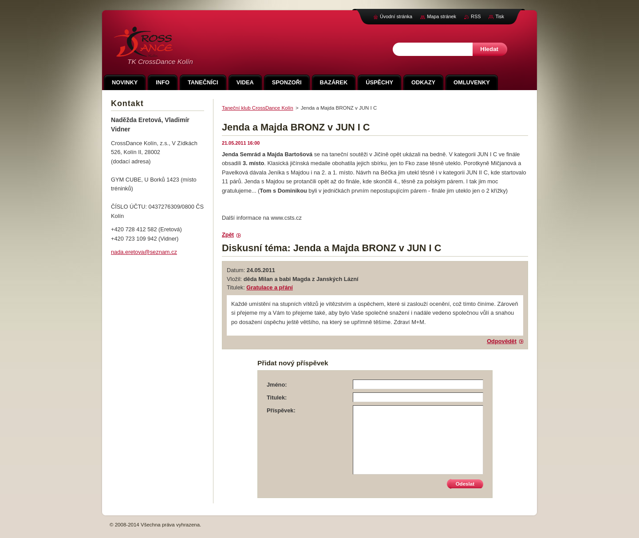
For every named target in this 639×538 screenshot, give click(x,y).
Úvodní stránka (396, 16)
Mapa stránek (441, 16)
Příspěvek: (281, 410)
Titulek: (277, 397)
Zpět (228, 234)
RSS (476, 16)
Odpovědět (502, 341)
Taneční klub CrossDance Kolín (257, 108)
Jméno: (277, 384)
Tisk (499, 16)
